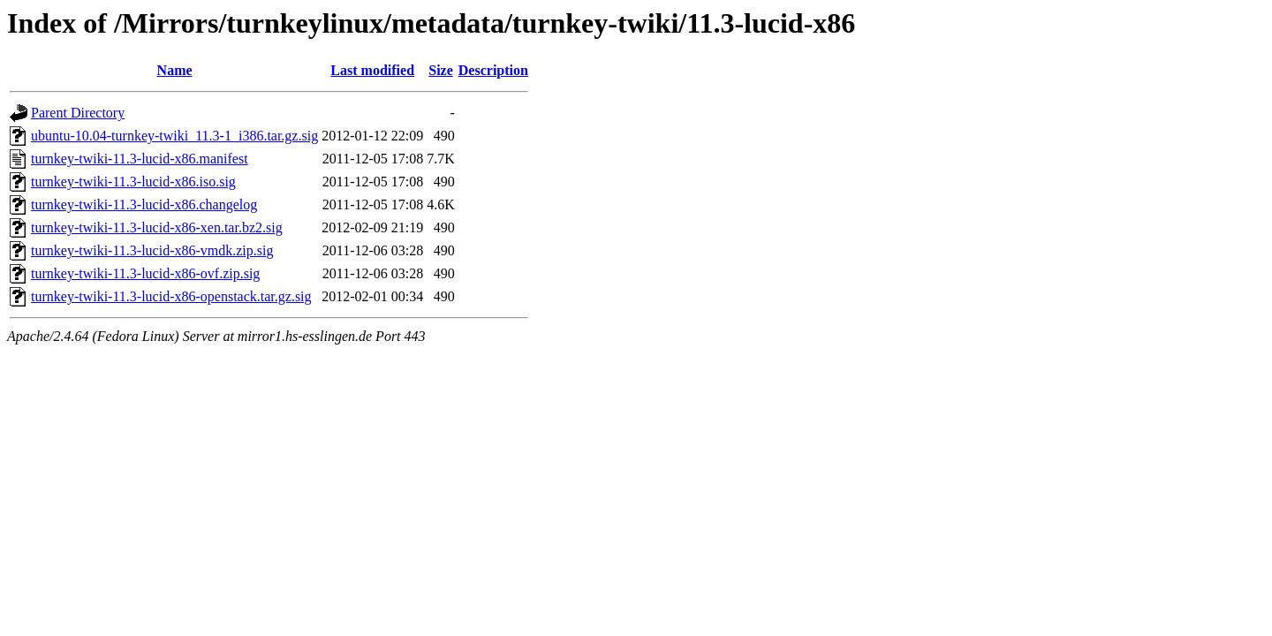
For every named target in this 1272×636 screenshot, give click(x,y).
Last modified (372, 70)
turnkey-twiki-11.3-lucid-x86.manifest (139, 158)
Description (493, 70)
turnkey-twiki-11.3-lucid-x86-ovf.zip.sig (145, 273)
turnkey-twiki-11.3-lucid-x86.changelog (144, 204)
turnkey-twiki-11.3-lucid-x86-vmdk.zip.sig (152, 250)
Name (175, 70)
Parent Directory (78, 112)
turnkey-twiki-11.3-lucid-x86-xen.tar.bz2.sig (157, 227)
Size (440, 70)
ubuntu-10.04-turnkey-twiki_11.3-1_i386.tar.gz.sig (174, 135)
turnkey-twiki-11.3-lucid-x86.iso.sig (133, 181)
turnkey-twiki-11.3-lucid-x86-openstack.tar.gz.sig (171, 296)
